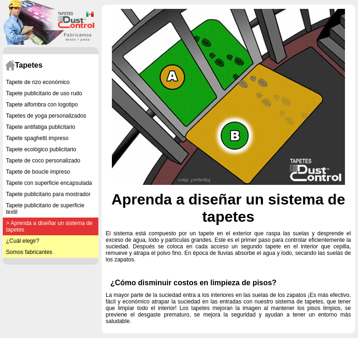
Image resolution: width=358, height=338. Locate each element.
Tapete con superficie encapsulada (49, 183)
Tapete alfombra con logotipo (42, 104)
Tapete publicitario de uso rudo (44, 93)
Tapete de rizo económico (38, 82)
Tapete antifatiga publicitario (41, 127)
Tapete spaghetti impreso (37, 138)
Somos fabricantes (29, 252)
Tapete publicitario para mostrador (48, 194)
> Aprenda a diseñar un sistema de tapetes (49, 226)
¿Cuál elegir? (22, 241)
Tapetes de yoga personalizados (46, 116)
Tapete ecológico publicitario (41, 149)
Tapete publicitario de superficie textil (45, 208)
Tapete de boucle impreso (38, 172)
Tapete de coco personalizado (43, 160)
